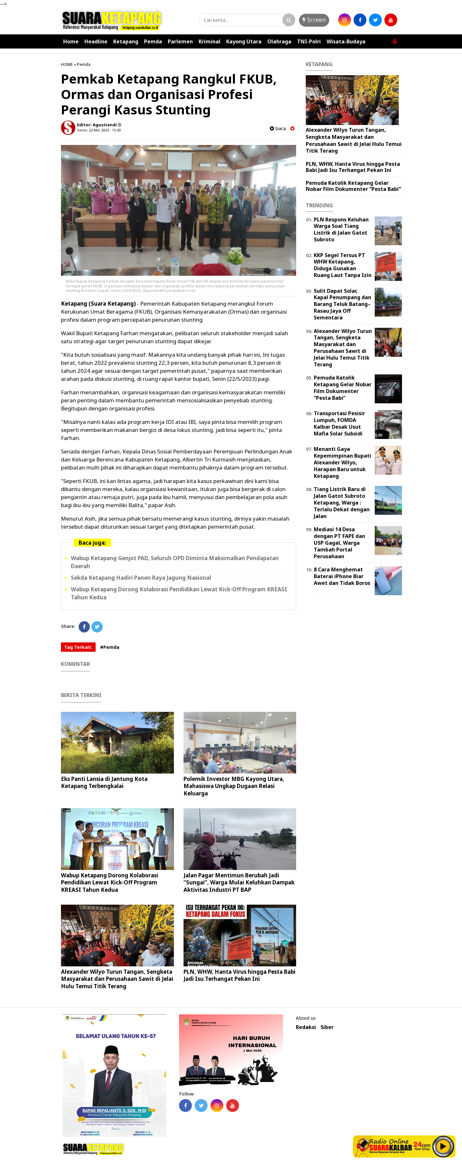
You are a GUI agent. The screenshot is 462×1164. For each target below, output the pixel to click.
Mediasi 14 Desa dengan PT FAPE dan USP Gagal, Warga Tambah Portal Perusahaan (339, 543)
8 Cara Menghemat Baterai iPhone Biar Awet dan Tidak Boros (342, 576)
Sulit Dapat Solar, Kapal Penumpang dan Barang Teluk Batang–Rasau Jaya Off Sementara (342, 304)
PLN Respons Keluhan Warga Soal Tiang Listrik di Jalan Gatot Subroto (341, 229)
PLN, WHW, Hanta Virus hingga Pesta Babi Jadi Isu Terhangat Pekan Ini (239, 975)
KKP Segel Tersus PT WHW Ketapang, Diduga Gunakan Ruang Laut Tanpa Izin (343, 265)
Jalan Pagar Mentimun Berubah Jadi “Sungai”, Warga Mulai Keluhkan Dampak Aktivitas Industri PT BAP (239, 882)
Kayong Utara (243, 41)
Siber (327, 1027)
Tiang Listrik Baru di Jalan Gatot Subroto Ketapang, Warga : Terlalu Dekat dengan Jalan (342, 502)
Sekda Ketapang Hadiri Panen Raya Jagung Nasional (141, 577)
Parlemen (180, 41)
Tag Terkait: (78, 647)
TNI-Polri (309, 41)
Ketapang (125, 41)
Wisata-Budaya (346, 41)
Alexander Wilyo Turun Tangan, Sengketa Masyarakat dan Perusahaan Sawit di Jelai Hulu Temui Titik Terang (117, 978)
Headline (95, 41)
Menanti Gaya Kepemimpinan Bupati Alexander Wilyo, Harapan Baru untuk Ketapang (342, 462)
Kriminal (209, 41)
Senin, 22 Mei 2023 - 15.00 (99, 130)
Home (71, 41)
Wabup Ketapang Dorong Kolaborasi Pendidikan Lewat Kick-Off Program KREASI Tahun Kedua (109, 882)
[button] (394, 39)
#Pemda (109, 647)
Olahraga (279, 41)
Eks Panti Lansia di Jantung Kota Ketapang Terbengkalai (104, 782)
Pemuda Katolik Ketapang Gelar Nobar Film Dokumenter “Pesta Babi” (353, 186)
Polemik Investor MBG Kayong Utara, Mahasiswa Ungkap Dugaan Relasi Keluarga (234, 786)
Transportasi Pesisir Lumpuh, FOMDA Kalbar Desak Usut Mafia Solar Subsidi (339, 423)
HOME (67, 64)
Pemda (153, 41)
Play (443, 1146)
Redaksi (306, 1027)
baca (278, 128)
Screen (314, 19)
